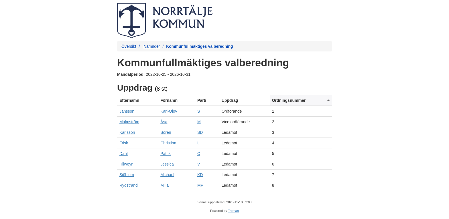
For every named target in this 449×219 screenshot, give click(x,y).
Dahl (123, 153)
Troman (233, 210)
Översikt (128, 46)
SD (200, 132)
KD (200, 174)
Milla (164, 185)
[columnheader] (137, 100)
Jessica (167, 164)
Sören (165, 132)
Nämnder (151, 46)
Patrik (165, 153)
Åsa (163, 122)
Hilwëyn (126, 164)
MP (200, 185)
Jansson (126, 111)
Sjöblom (126, 174)
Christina (168, 143)
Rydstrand (128, 185)
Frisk (123, 143)
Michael (167, 174)
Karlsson (127, 132)
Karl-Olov (168, 111)
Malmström (129, 122)
